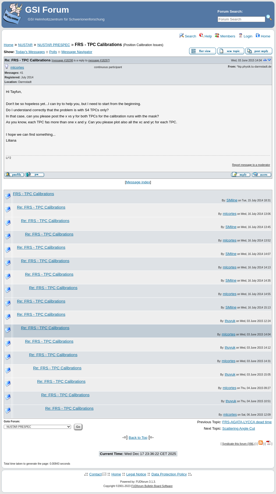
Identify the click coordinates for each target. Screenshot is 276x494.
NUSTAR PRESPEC (53, 45)
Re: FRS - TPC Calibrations (28, 60)
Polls (53, 52)
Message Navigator (76, 52)
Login (245, 36)
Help (205, 36)
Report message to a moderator (251, 164)
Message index (138, 182)
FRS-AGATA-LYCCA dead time (247, 422)
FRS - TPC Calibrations (33, 194)
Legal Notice (136, 474)
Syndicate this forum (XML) (238, 443)
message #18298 (62, 60)
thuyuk (230, 321)
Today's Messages (30, 52)
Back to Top (138, 438)
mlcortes (17, 67)
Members (225, 36)
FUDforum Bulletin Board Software (151, 486)
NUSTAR (25, 45)
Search (187, 36)
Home (263, 36)
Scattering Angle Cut (238, 428)
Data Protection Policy (169, 474)
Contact (95, 474)
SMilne (232, 200)
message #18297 (98, 60)
